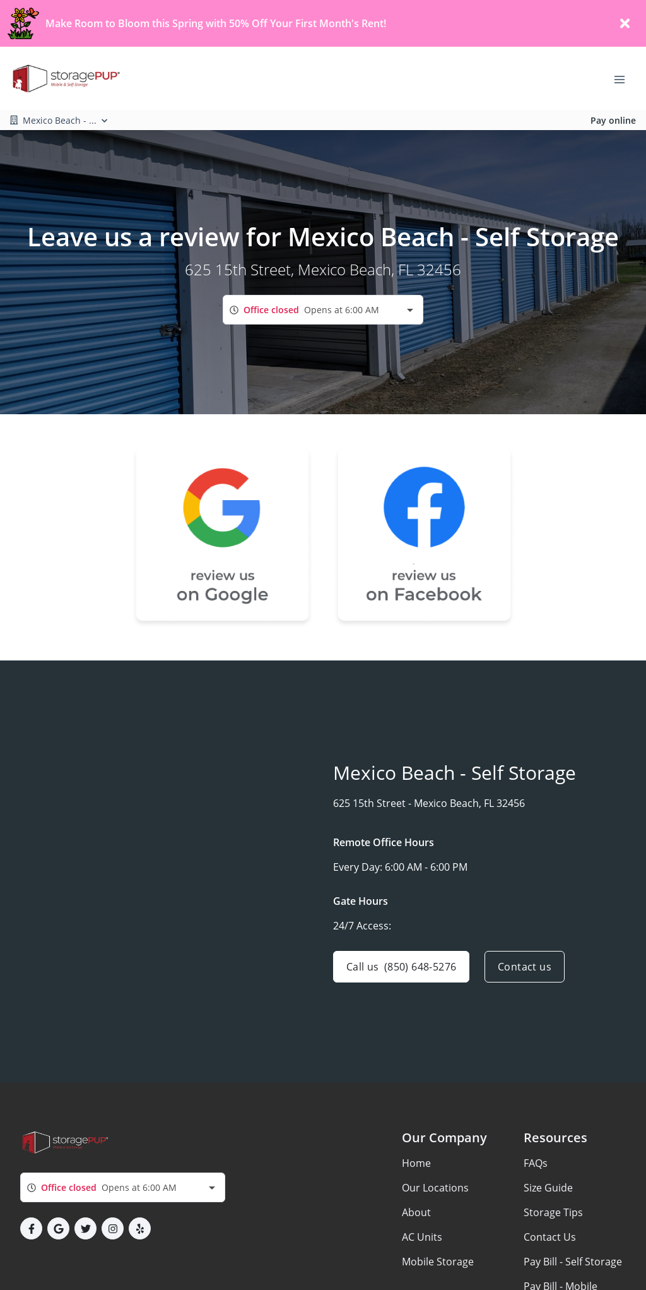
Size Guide (548, 1188)
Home (416, 1163)
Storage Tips (553, 1212)
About (416, 1212)
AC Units (422, 1237)
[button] (31, 1228)
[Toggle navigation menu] (624, 78)
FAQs (536, 1163)
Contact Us (550, 1237)
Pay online (613, 120)
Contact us (524, 967)
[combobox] (323, 310)
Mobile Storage (438, 1262)
